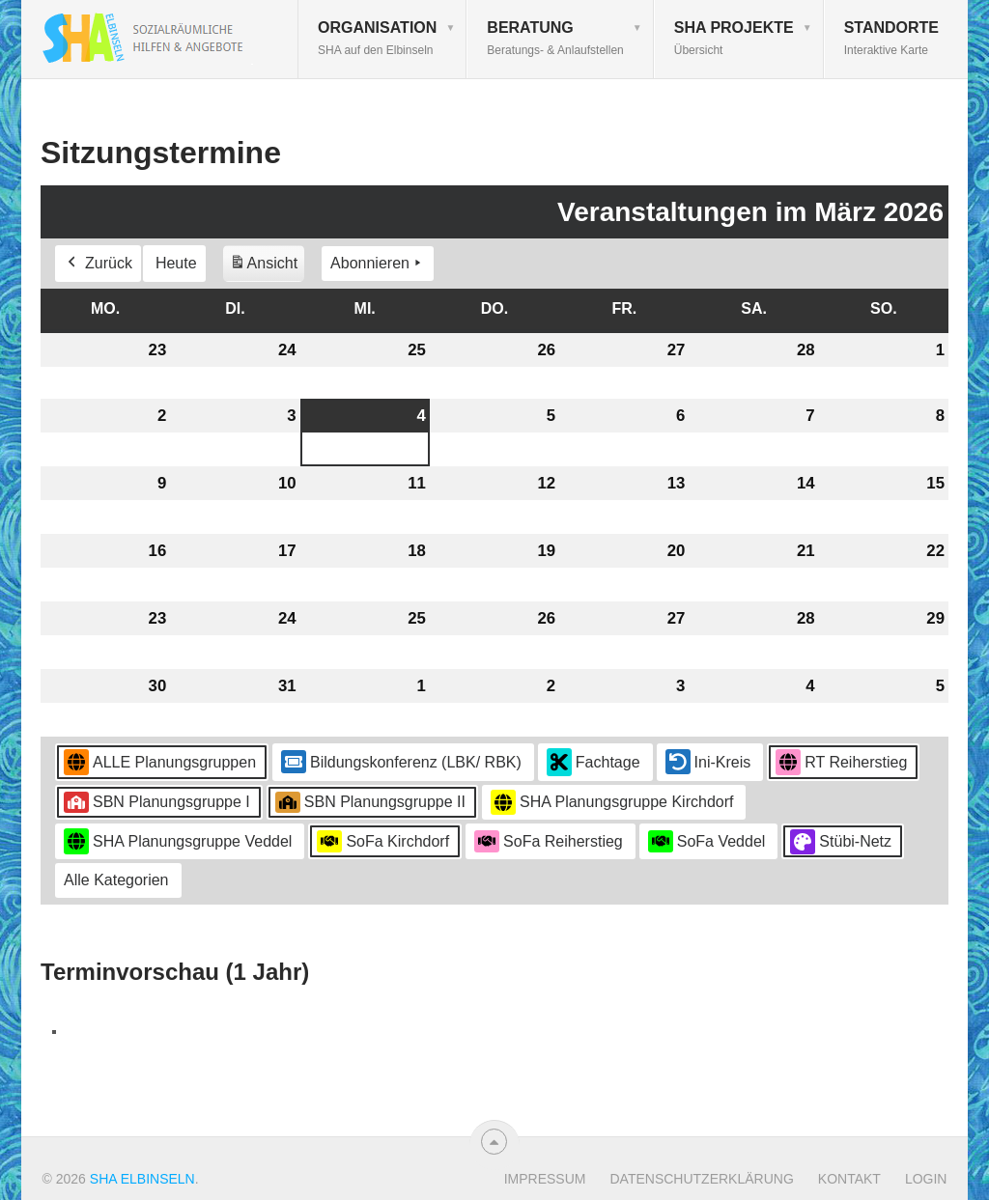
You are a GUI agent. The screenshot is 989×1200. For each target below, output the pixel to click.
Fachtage (593, 763)
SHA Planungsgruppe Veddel (178, 842)
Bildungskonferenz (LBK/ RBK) (401, 762)
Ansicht (266, 267)
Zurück (98, 264)
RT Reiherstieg (841, 763)
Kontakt (849, 1178)
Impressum (545, 1178)
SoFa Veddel (707, 841)
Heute (176, 264)
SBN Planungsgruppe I (157, 802)
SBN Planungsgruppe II (370, 802)
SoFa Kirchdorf (383, 841)
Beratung (555, 38)
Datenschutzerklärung (701, 1178)
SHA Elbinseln (142, 1178)
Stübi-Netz (840, 841)
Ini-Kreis (708, 762)
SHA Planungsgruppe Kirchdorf (612, 803)
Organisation (377, 38)
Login (926, 1178)
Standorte (891, 38)
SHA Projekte (734, 38)
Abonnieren (377, 264)
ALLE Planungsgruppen (160, 763)
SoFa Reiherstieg (548, 841)
